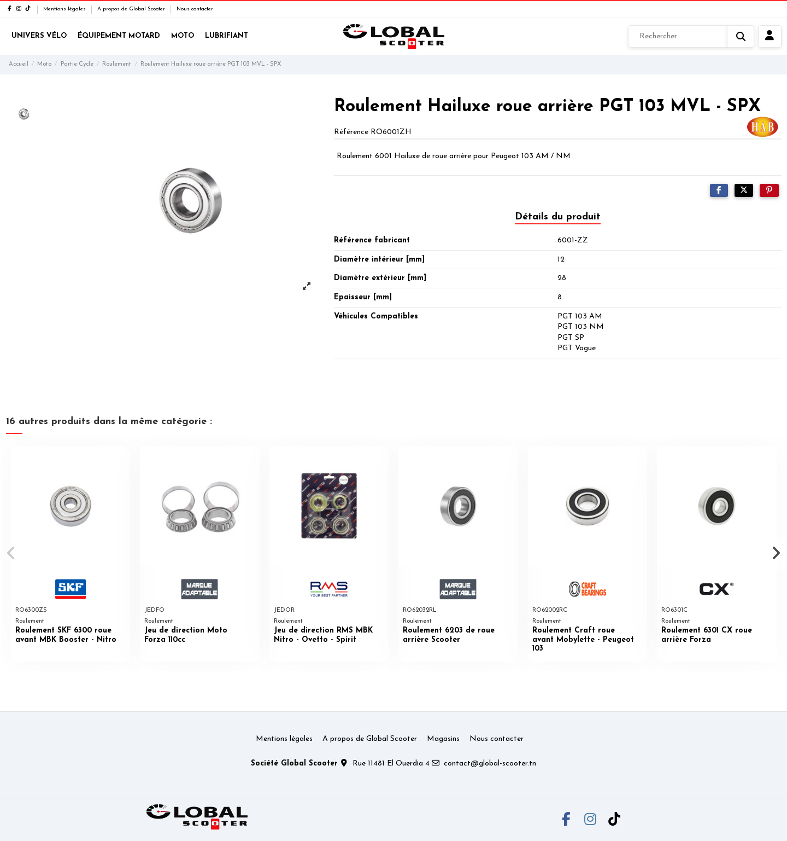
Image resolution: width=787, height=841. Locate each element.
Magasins (443, 739)
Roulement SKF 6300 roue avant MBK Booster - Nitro (65, 635)
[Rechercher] (691, 36)
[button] (11, 553)
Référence (351, 132)
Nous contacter (195, 9)
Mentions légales (65, 9)
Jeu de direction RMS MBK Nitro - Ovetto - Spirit (323, 635)
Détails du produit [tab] (558, 217)
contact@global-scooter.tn (490, 763)
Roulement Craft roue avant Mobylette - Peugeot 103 (583, 640)
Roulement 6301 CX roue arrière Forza (706, 635)
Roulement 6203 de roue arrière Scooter (449, 635)
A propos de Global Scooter (132, 9)
